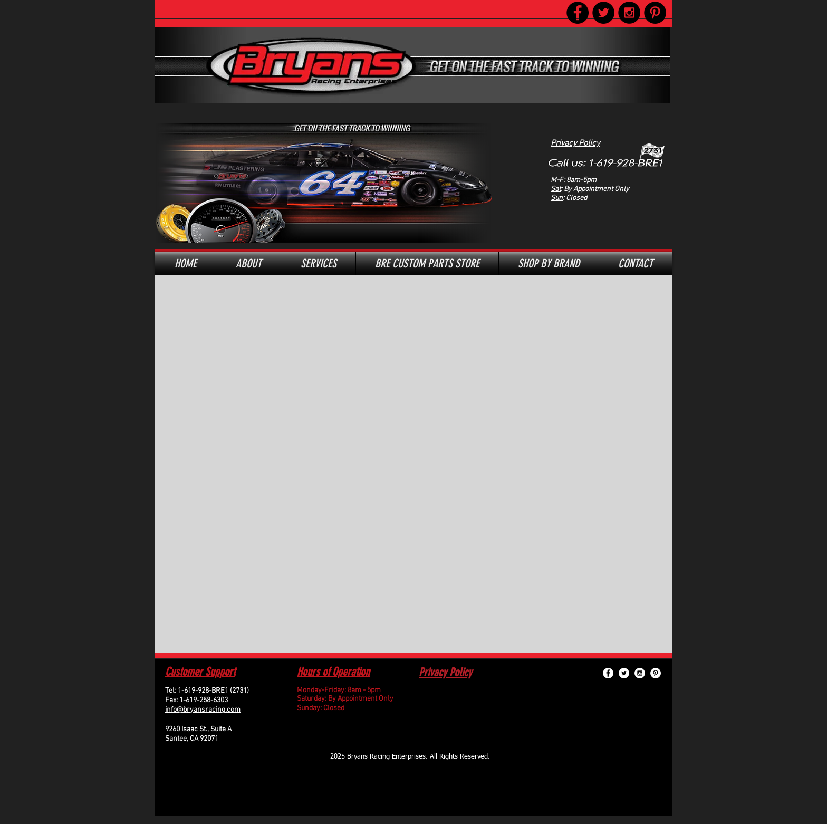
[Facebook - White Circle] (608, 673)
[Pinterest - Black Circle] (655, 13)
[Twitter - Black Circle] (603, 13)
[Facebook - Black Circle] (577, 13)
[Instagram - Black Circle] (629, 13)
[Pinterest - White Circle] (655, 673)
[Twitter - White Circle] (624, 673)
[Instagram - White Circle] (639, 673)
